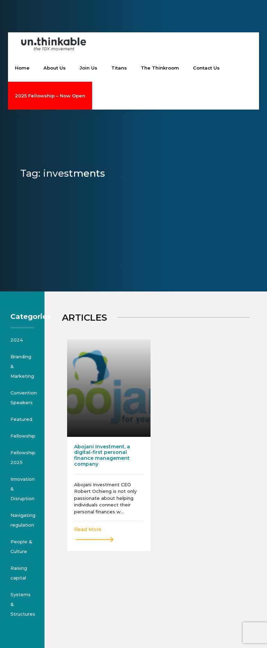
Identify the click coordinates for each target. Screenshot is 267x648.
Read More (88, 529)
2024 (16, 340)
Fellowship (22, 436)
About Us (54, 68)
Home (22, 68)
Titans (119, 68)
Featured (21, 419)
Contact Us (206, 68)
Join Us (88, 68)
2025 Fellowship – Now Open (50, 95)
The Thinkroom (160, 68)
